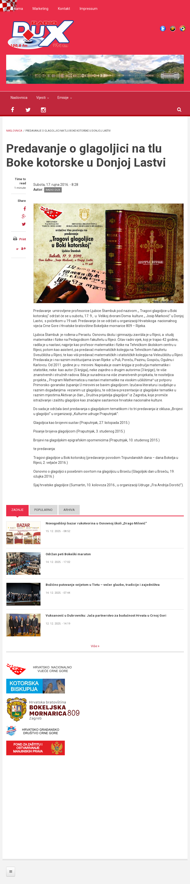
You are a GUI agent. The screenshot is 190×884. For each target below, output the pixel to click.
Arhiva (69, 510)
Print (22, 239)
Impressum (88, 9)
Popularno (43, 510)
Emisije (63, 98)
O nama (17, 9)
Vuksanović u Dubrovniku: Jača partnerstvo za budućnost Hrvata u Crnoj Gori (106, 615)
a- (17, 249)
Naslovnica (19, 98)
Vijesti (41, 98)
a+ (23, 248)
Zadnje (17, 510)
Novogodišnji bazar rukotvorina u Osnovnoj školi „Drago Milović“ (96, 523)
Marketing (40, 9)
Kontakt (64, 9)
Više (94, 646)
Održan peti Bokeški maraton (68, 554)
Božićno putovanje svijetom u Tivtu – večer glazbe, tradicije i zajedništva (103, 585)
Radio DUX (53, 189)
